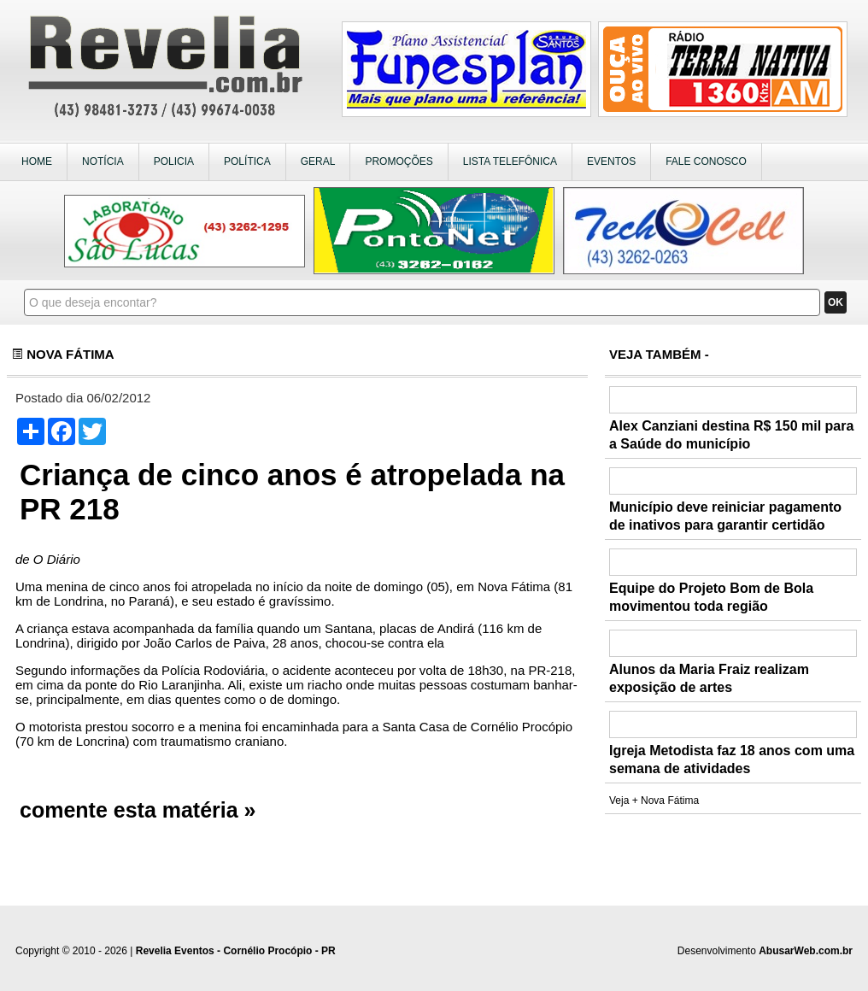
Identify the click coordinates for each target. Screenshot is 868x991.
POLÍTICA (247, 161)
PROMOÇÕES (398, 161)
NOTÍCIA (103, 161)
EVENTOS (611, 161)
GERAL (318, 161)
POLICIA (174, 161)
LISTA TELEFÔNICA (510, 161)
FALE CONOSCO (706, 161)
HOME (36, 161)
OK (835, 302)
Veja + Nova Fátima (654, 800)
